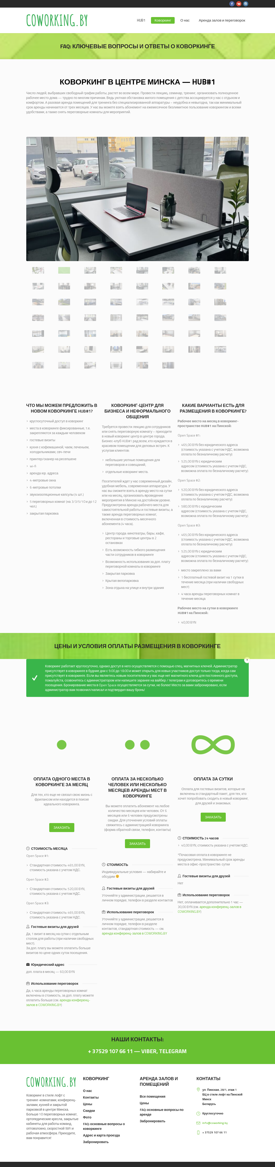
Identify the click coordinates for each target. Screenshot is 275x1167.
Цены (87, 1103)
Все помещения (152, 1096)
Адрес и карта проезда (101, 1135)
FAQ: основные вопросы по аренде (162, 1112)
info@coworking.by (215, 1123)
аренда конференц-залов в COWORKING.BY (58, 1002)
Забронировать (96, 1141)
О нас (87, 1090)
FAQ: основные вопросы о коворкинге (104, 1126)
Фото (87, 1117)
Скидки (89, 1110)
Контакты (91, 1097)
